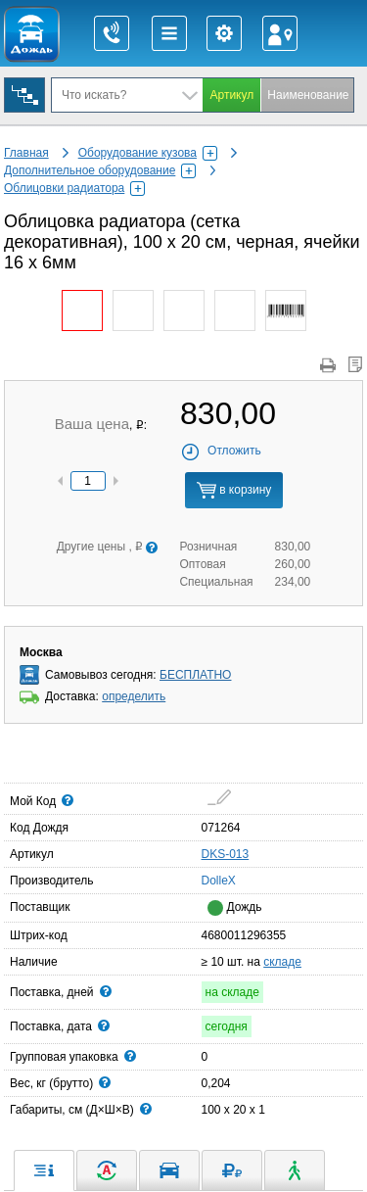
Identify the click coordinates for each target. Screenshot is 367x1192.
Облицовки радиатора (74, 188)
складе (282, 962)
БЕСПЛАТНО (195, 675)
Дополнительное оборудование (100, 170)
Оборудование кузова (147, 153)
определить (133, 696)
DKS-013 (226, 854)
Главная (26, 153)
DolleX (207, 879)
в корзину (234, 490)
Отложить (220, 450)
